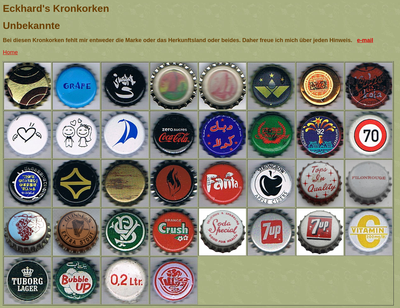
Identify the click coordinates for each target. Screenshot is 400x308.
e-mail (365, 40)
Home (10, 52)
